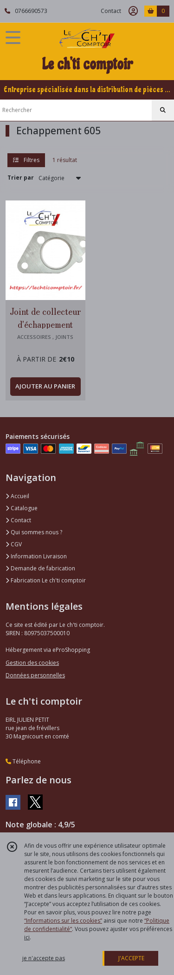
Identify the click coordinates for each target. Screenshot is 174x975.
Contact (111, 11)
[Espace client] (133, 11)
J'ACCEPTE (131, 958)
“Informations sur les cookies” (63, 921)
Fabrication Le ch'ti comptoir (46, 580)
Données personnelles (35, 675)
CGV (14, 544)
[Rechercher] (163, 110)
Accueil (17, 496)
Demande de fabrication (40, 568)
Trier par (20, 177)
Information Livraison (36, 556)
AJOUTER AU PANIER (45, 386)
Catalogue (22, 508)
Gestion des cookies (32, 663)
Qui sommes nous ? (34, 532)
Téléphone (23, 761)
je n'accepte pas (43, 958)
